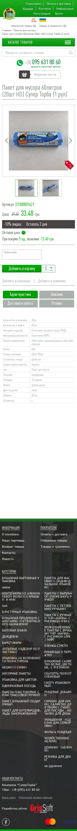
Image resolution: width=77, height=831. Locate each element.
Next (70, 141)
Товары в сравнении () (52, 26)
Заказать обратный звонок (46, 67)
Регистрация (41, 13)
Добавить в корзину (22, 268)
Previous (7, 141)
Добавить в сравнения (52, 281)
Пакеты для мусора (25, 30)
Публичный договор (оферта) (35, 797)
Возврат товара (13, 546)
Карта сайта (8, 797)
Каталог (28, 8)
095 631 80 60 (43, 62)
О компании (33, 3)
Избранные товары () (23, 26)
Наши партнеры (13, 540)
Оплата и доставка (59, 3)
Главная (6, 30)
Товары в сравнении (55, 546)
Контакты (45, 8)
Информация (65, 8)
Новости (8, 558)
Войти (59, 13)
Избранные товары (54, 540)
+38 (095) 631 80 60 (25, 789)
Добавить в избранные (16, 281)
